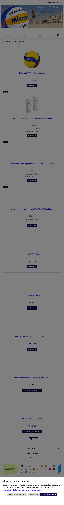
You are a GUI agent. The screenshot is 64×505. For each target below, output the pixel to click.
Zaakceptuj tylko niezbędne (17, 494)
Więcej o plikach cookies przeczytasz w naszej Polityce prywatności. (23, 490)
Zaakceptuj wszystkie (49, 494)
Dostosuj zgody (34, 494)
